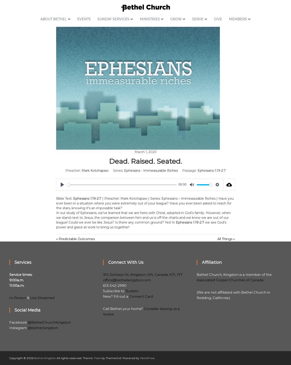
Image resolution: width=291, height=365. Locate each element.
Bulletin (132, 291)
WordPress (147, 358)
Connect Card (141, 296)
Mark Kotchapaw (95, 171)
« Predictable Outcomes (75, 239)
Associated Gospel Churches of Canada (230, 280)
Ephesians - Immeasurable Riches (151, 171)
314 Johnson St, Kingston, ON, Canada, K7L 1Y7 (142, 274)
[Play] (62, 184)
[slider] (122, 185)
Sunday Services (113, 19)
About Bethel (53, 19)
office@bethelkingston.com (127, 280)
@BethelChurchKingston (49, 322)
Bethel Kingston (45, 358)
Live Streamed (42, 298)
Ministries (150, 19)
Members (238, 19)
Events (84, 19)
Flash (97, 358)
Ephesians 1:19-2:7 (212, 171)
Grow (176, 19)
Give (218, 19)
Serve (197, 19)
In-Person (17, 298)
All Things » (226, 239)
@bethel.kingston (43, 328)
